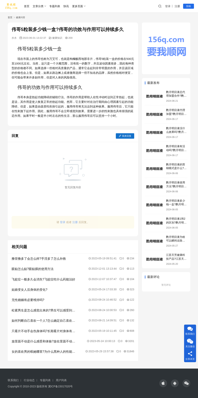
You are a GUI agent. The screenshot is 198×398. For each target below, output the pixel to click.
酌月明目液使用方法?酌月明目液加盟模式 (176, 186)
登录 (168, 6)
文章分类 (38, 6)
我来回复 (125, 136)
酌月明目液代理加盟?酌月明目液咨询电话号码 (176, 113)
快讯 (66, 6)
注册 (177, 6)
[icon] (163, 383)
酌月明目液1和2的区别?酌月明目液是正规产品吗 (176, 222)
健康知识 (57, 37)
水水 (14, 37)
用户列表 (61, 380)
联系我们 (13, 380)
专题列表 (54, 6)
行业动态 (29, 380)
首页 (26, 6)
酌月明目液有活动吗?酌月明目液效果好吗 (176, 150)
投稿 (188, 6)
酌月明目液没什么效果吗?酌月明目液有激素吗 (176, 132)
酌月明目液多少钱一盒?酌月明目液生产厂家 (176, 204)
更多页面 (77, 6)
